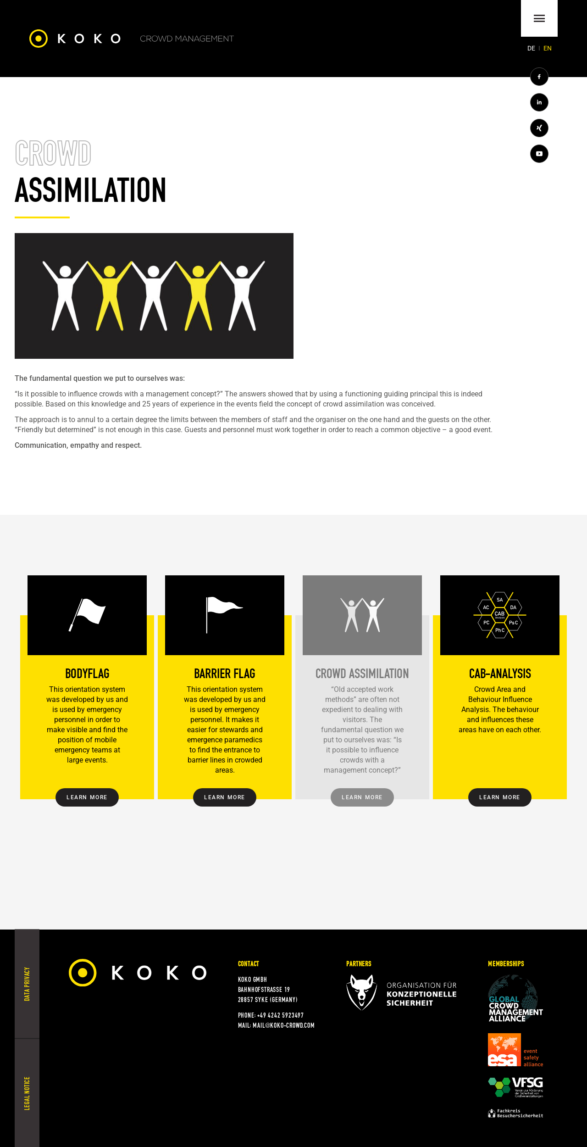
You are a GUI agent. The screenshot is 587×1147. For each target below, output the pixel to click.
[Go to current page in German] (532, 48)
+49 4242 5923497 (280, 1015)
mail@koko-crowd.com (284, 1025)
